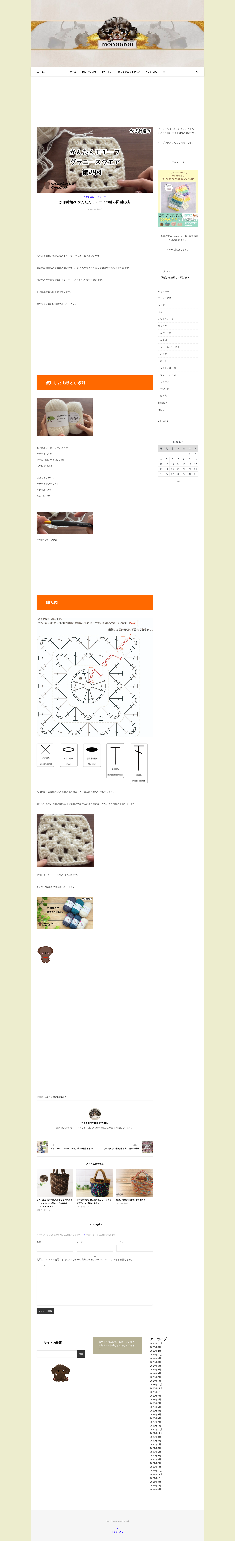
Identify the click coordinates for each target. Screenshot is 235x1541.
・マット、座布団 (167, 367)
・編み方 (162, 395)
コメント (41, 1265)
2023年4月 (155, 1414)
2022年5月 (155, 1451)
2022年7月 (155, 1444)
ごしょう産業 (164, 298)
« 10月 (177, 480)
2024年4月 (155, 1373)
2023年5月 (155, 1410)
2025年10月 (156, 1343)
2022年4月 (155, 1455)
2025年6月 (155, 1346)
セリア (161, 305)
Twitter (107, 71)
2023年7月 (155, 1403)
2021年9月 (155, 1481)
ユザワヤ (162, 325)
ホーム (73, 71)
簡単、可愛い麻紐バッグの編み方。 (131, 1200)
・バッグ (162, 353)
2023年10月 (156, 1391)
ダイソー (162, 312)
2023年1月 (155, 1425)
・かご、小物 (164, 332)
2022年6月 (155, 1448)
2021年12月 (156, 1470)
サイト (119, 1242)
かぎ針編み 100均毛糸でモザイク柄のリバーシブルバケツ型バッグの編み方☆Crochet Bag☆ (54, 1203)
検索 (81, 1354)
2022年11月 (156, 1433)
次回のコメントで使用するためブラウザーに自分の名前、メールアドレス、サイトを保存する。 (85, 1259)
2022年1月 (155, 1466)
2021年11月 (156, 1474)
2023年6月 (155, 1406)
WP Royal (124, 1521)
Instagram (89, 71)
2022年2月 (155, 1463)
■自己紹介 (163, 420)
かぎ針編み (89, 197)
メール (80, 1242)
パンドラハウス (166, 319)
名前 (39, 1242)
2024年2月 (155, 1376)
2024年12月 (156, 1354)
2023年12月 (156, 1384)
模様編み (162, 402)
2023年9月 (155, 1395)
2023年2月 (155, 1421)
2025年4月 (155, 1350)
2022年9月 (155, 1436)
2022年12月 (156, 1429)
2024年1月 (155, 1380)
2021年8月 (155, 1485)
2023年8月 (155, 1399)
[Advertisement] (117, 105)
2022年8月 (155, 1440)
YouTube (151, 71)
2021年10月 (156, 1477)
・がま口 (162, 339)
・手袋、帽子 (164, 388)
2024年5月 (155, 1369)
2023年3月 (155, 1418)
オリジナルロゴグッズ (129, 71)
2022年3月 (155, 1459)
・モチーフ (101, 197)
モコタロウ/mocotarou (55, 1096)
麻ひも (161, 409)
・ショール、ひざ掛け (169, 346)
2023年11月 (156, 1388)
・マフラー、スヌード (169, 374)
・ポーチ (162, 360)
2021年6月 (155, 1489)
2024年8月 (155, 1361)
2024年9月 (155, 1358)
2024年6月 (155, 1365)
